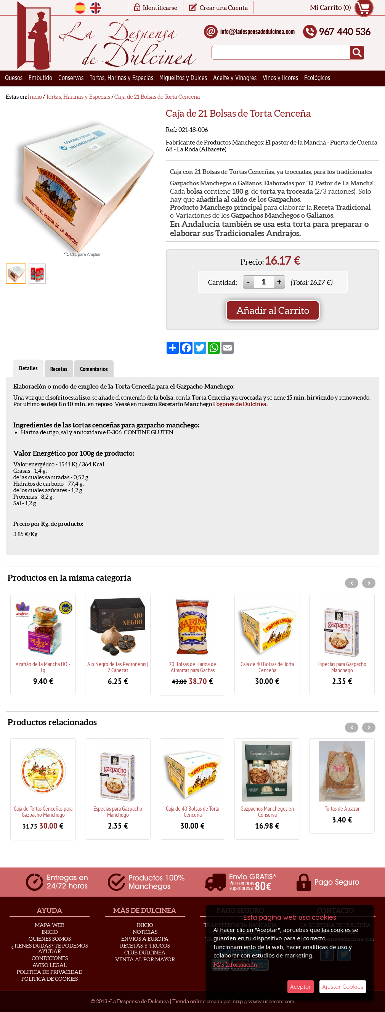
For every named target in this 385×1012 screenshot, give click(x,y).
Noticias (145, 932)
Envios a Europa (144, 939)
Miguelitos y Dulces (183, 78)
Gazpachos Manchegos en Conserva (267, 811)
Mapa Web (49, 925)
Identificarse (160, 7)
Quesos (13, 78)
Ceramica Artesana (28, 93)
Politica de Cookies (49, 979)
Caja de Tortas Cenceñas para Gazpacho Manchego (43, 811)
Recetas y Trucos (145, 946)
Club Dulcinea (144, 952)
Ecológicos (317, 78)
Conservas (70, 78)
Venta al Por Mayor (145, 959)
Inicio (50, 932)
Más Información (235, 964)
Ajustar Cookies (342, 986)
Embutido (40, 78)
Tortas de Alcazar (342, 808)
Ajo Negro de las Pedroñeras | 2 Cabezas (117, 667)
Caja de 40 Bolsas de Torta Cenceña (267, 667)
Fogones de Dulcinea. (240, 404)
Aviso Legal (49, 965)
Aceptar (300, 986)
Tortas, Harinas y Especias (121, 78)
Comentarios (94, 369)
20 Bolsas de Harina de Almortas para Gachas (192, 667)
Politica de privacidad (49, 972)
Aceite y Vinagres (235, 78)
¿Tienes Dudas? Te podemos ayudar (49, 948)
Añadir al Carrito (272, 310)
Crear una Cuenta (224, 7)
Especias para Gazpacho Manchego (342, 667)
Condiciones (50, 958)
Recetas (58, 369)
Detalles (28, 368)
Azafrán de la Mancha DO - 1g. (43, 667)
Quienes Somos (50, 939)
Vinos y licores (280, 78)
